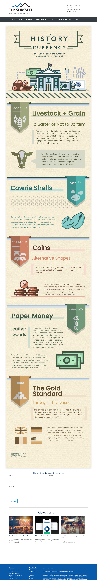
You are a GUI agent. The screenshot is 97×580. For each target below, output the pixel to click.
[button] (13, 19)
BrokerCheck (71, 571)
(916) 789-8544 (17, 570)
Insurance (31, 575)
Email (51, 475)
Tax (30, 577)
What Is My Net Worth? (43, 536)
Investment (32, 571)
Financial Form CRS (48, 568)
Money (31, 578)
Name (11, 475)
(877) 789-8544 (18, 571)
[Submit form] (13, 501)
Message (11, 486)
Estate (31, 573)
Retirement (32, 570)
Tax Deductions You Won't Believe (20, 536)
